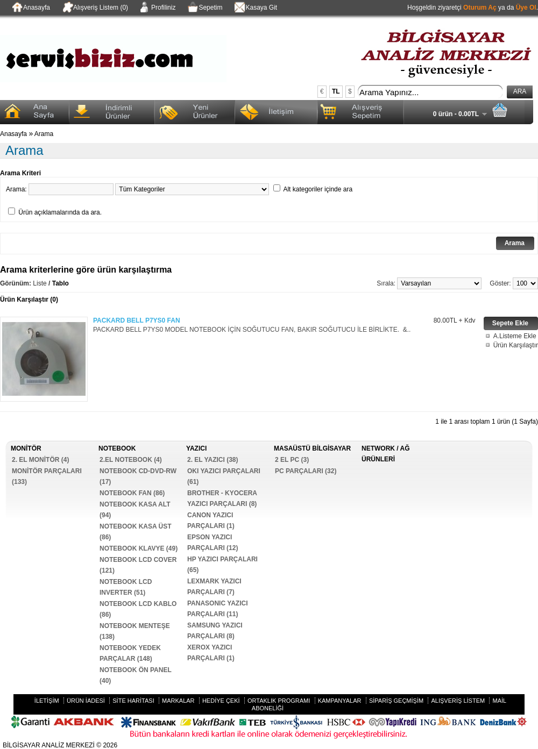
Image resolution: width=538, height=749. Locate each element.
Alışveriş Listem (458, 700)
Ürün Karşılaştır (515, 345)
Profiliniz (157, 8)
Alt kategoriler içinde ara (317, 189)
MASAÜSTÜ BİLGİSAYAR (312, 448)
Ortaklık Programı (278, 700)
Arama (43, 134)
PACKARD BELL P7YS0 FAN (136, 320)
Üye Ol (526, 7)
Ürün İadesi (86, 700)
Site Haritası (133, 700)
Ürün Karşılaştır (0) (29, 299)
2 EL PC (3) (292, 459)
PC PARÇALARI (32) (305, 471)
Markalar (178, 700)
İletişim (46, 700)
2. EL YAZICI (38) (212, 459)
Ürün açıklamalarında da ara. (60, 212)
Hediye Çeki (221, 700)
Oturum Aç (480, 7)
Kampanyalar (340, 700)
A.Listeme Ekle (514, 336)
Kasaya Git (255, 8)
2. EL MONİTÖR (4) (40, 459)
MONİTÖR (26, 448)
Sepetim (204, 8)
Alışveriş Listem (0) (94, 8)
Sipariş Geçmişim (396, 700)
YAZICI (196, 448)
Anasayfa (30, 8)
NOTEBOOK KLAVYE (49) (139, 548)
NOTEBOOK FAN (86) (132, 493)
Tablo (60, 283)
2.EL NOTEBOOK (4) (131, 459)
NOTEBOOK (117, 448)
